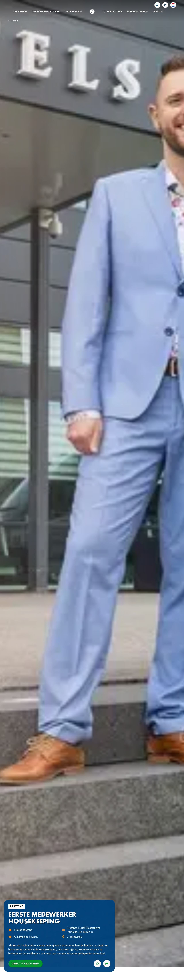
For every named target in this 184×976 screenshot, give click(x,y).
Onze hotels (73, 11)
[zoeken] (157, 5)
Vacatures (20, 11)
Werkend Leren (137, 11)
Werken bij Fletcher (46, 11)
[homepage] (92, 11)
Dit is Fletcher (112, 11)
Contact (159, 11)
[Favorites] (165, 5)
